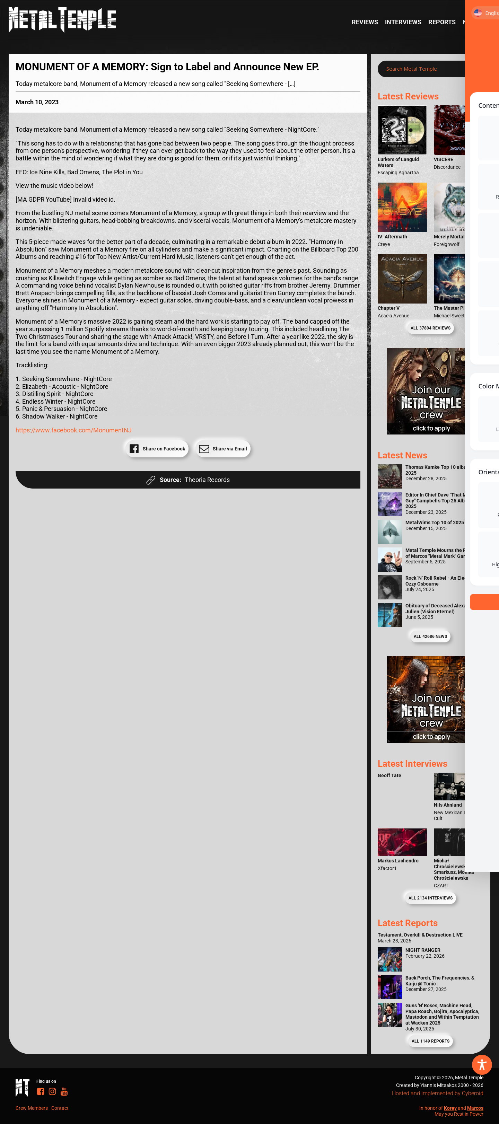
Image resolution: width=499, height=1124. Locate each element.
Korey (450, 1108)
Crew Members (32, 1108)
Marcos (475, 1108)
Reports (442, 22)
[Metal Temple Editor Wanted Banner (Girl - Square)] (430, 432)
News (471, 22)
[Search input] (423, 69)
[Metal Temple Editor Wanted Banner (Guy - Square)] (430, 740)
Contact (60, 1108)
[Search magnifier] (472, 69)
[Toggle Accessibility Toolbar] (482, 1064)
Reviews (365, 22)
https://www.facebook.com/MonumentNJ (74, 430)
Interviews (403, 22)
